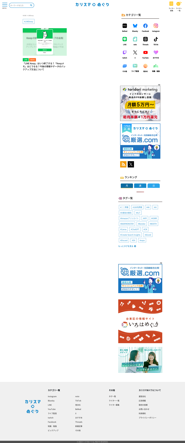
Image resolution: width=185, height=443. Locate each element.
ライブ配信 (135, 71)
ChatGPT (135, 229)
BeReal (124, 31)
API (145, 218)
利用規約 (142, 413)
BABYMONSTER (127, 223)
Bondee (142, 223)
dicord (148, 234)
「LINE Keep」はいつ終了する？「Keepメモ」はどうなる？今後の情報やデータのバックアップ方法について (44, 66)
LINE (124, 44)
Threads (145, 44)
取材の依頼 (143, 405)
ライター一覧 (114, 400)
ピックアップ (53, 430)
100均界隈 (138, 207)
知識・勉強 (156, 71)
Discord (124, 240)
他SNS (145, 71)
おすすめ (156, 58)
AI (156, 207)
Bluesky (135, 31)
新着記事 (78, 426)
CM (146, 229)
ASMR (154, 218)
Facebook (145, 31)
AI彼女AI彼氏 (126, 212)
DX (134, 240)
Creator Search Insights (130, 234)
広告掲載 (142, 400)
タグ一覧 (112, 396)
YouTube (145, 58)
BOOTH (154, 223)
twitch (124, 58)
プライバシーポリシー (147, 417)
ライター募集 (114, 405)
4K (148, 207)
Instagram (155, 31)
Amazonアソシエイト (130, 218)
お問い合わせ (144, 409)
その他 (124, 71)
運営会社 (142, 396)
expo (143, 240)
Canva (123, 229)
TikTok (155, 44)
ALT (138, 212)
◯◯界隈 (124, 207)
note (135, 44)
